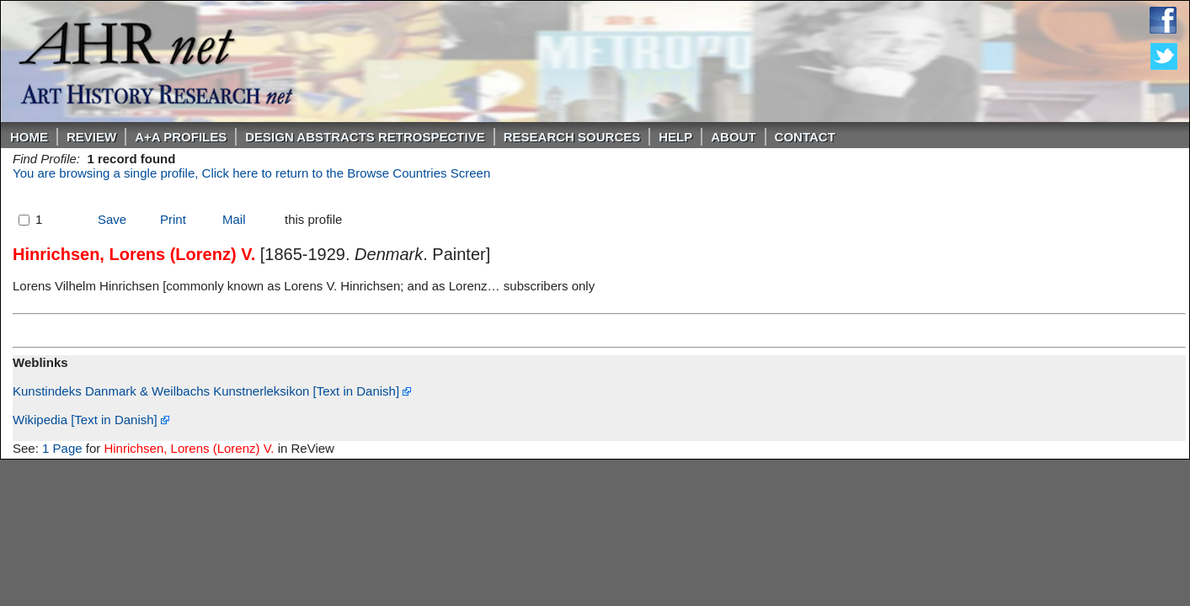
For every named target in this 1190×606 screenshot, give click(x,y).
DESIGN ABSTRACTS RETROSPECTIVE (364, 137)
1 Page (62, 448)
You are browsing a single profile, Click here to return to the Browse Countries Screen (251, 173)
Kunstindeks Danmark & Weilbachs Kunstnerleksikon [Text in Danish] (212, 391)
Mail (234, 219)
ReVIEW (91, 137)
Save (112, 219)
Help (675, 137)
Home (29, 137)
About (733, 137)
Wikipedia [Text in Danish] (91, 419)
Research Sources (572, 137)
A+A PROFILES (181, 137)
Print (173, 219)
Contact (805, 137)
